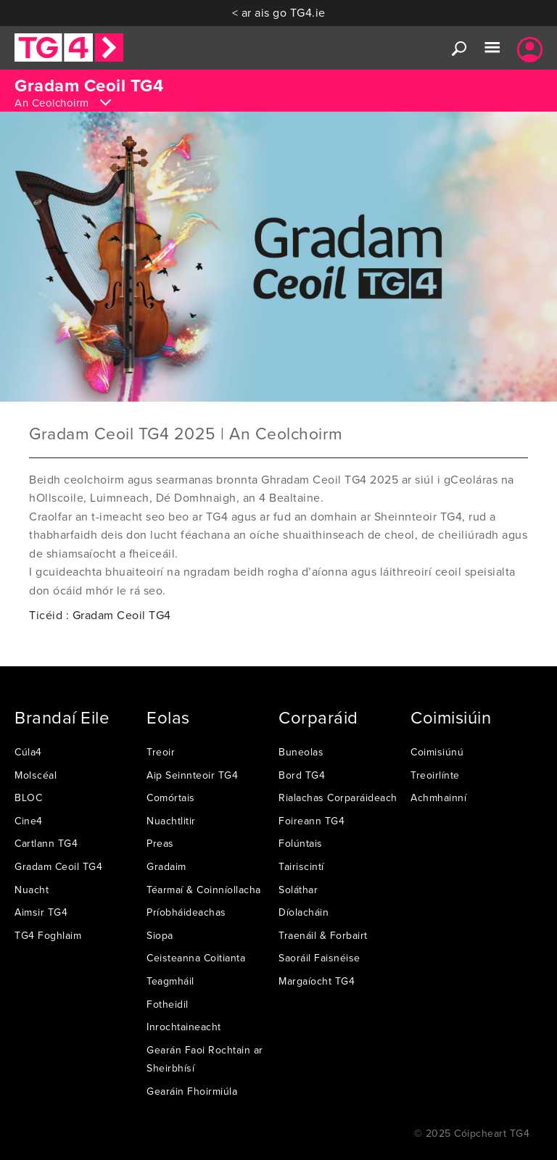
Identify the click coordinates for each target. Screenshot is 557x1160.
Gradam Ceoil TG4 (58, 866)
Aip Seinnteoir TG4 (192, 775)
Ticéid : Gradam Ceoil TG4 (100, 615)
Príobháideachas (186, 912)
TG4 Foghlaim (48, 935)
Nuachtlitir (171, 820)
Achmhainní (438, 797)
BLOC (28, 797)
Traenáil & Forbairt (323, 935)
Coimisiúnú (436, 752)
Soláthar (298, 889)
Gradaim (166, 866)
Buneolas (300, 752)
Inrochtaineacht (184, 1026)
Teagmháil (170, 981)
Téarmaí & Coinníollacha (204, 889)
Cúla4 (28, 752)
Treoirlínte (435, 775)
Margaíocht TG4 (316, 981)
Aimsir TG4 (41, 912)
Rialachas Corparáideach (337, 797)
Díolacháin (303, 912)
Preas (160, 843)
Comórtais (171, 797)
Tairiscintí (301, 866)
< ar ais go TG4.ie (279, 12)
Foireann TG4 (311, 820)
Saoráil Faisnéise (319, 957)
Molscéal (36, 775)
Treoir (161, 752)
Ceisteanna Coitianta (196, 957)
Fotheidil (168, 1004)
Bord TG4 (301, 775)
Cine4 (29, 820)
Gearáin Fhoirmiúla (192, 1091)
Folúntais (300, 843)
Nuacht (32, 889)
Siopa (160, 935)
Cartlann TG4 (46, 843)
